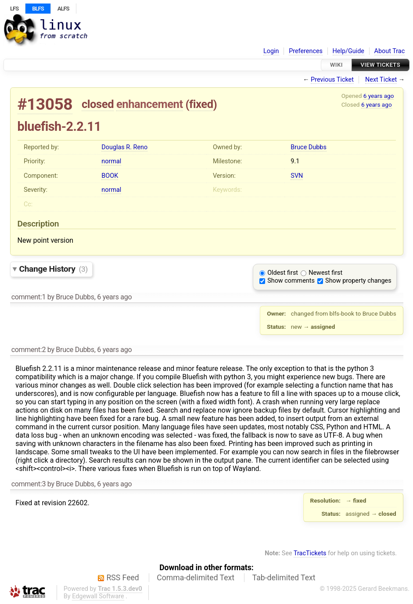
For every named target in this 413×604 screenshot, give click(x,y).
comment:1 (28, 297)
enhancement (149, 104)
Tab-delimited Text (284, 577)
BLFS (37, 8)
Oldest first (282, 273)
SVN (297, 176)
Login (271, 51)
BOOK (109, 176)
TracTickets (310, 553)
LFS (14, 8)
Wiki (336, 64)
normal (111, 161)
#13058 (45, 104)
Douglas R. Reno (124, 147)
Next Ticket (381, 79)
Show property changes (358, 280)
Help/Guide (348, 51)
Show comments (291, 280)
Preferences (306, 51)
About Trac (389, 51)
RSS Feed (123, 577)
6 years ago (378, 95)
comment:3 (28, 484)
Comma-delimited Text (195, 577)
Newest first (325, 273)
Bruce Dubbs (308, 147)
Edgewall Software (98, 596)
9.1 (295, 161)
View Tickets (380, 64)
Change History (53, 269)
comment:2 (28, 349)
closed (98, 104)
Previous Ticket (332, 79)
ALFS (63, 8)
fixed (201, 104)
